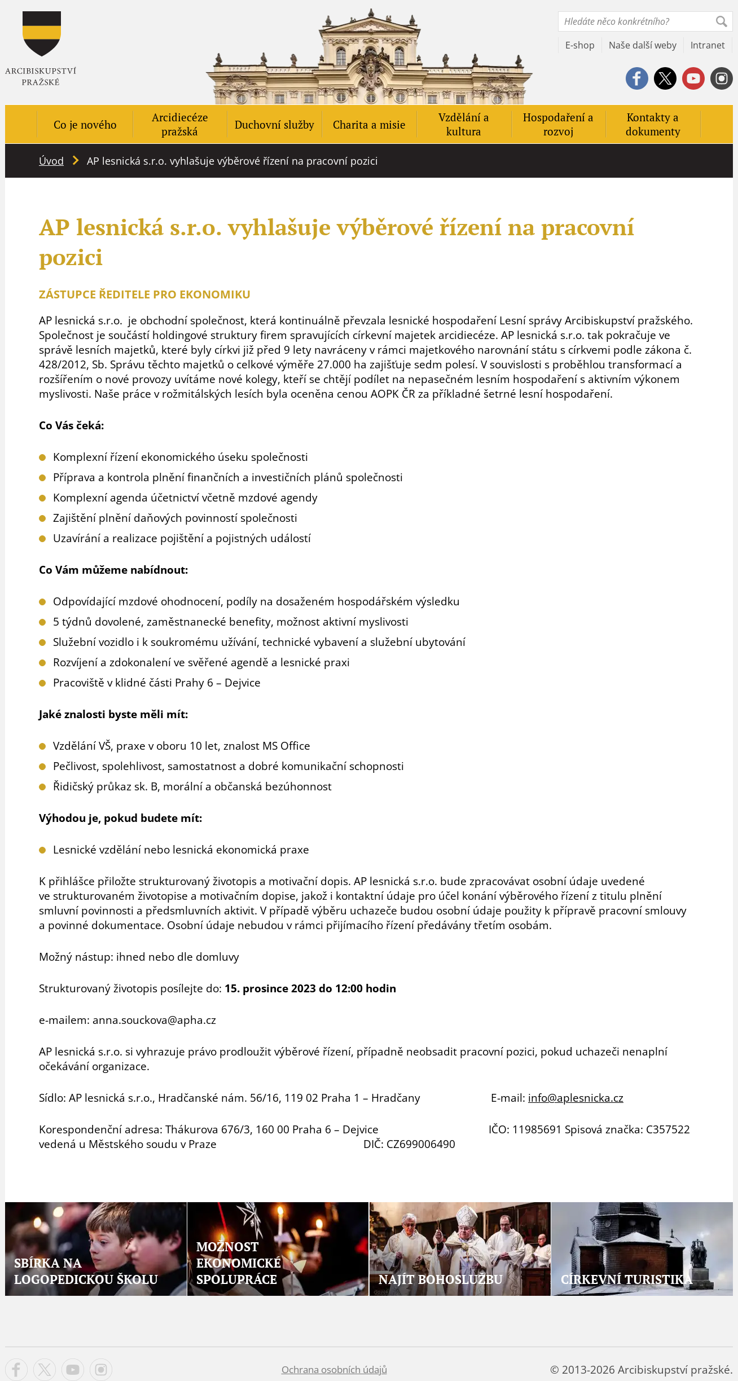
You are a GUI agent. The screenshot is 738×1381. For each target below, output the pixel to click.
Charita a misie (369, 124)
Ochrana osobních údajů (334, 1369)
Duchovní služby (274, 124)
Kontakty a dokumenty (653, 124)
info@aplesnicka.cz (575, 1097)
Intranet (708, 45)
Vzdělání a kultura (463, 124)
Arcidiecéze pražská (180, 124)
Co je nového (85, 124)
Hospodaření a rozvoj (558, 124)
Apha (40, 48)
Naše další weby (642, 45)
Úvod (51, 161)
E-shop (580, 45)
